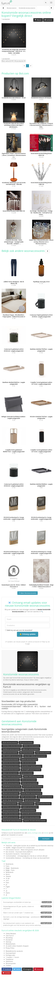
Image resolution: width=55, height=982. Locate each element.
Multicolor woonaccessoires (30, 749)
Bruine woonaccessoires (10, 742)
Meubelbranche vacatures (14, 951)
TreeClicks (9, 846)
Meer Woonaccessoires (27, 593)
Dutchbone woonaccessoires (11, 749)
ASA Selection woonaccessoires (30, 817)
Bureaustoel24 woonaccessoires (32, 786)
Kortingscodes (10, 955)
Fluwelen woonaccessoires (32, 790)
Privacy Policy (10, 948)
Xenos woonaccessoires (29, 780)
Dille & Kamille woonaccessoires (12, 756)
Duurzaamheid (10, 953)
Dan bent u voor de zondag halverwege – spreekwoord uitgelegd (27, 918)
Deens (8, 893)
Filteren (38, 20)
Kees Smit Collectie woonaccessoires (35, 756)
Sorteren (48, 20)
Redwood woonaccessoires (11, 766)
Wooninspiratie (11, 963)
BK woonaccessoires (26, 773)
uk (6, 891)
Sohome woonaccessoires (29, 783)
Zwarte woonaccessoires (10, 753)
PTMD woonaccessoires (10, 803)
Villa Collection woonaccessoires (12, 790)
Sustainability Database (13, 858)
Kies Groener (10, 852)
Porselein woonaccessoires (11, 814)
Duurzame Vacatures (13, 854)
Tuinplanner (9, 959)
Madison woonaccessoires (31, 746)
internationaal (25, 854)
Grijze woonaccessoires (43, 753)
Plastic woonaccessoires (28, 797)
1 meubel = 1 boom (12, 957)
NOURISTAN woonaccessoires (11, 786)
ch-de (7, 878)
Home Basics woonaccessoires (12, 746)
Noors (8, 874)
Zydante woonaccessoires (30, 807)
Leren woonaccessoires (28, 810)
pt (6, 885)
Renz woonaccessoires (26, 753)
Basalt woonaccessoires (32, 800)
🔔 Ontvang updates (27, 634)
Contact (8, 965)
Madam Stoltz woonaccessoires (33, 776)
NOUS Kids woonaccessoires (11, 807)
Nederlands (9, 864)
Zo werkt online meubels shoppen (17, 946)
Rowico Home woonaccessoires (12, 776)
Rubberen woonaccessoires (11, 770)
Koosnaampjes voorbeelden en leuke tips (27, 902)
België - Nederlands (12, 868)
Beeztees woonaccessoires (11, 793)
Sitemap (8, 942)
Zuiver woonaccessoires (43, 803)
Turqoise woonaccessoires (10, 759)
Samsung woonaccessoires (10, 810)
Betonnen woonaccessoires (11, 763)
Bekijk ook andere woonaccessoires (26, 251)
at (6, 895)
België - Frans (10, 870)
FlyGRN (8, 848)
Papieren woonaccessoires (29, 759)
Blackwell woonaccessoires (11, 817)
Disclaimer (9, 940)
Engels (8, 887)
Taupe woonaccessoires (26, 803)
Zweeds (8, 876)
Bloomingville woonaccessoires (31, 770)
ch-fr (7, 880)
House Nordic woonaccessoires (12, 820)
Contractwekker (11, 856)
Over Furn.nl (10, 936)
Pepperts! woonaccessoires (11, 780)
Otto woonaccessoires (28, 763)
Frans (7, 866)
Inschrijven (45, 839)
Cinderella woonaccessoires (11, 783)
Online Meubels (11, 934)
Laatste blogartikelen (11, 898)
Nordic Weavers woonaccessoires (31, 793)
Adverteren (9, 961)
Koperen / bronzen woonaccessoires (35, 820)
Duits (7, 883)
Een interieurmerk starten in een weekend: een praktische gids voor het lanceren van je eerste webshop (27, 924)
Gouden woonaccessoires (10, 797)
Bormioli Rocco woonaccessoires (31, 766)
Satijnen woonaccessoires (10, 773)
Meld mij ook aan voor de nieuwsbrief (18, 630)
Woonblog (9, 938)
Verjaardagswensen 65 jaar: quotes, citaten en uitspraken (27, 907)
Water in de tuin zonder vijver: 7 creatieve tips (27, 913)
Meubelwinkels (10, 944)
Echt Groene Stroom (12, 850)
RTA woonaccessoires (26, 742)
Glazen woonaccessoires (45, 797)
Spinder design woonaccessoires (12, 800)
